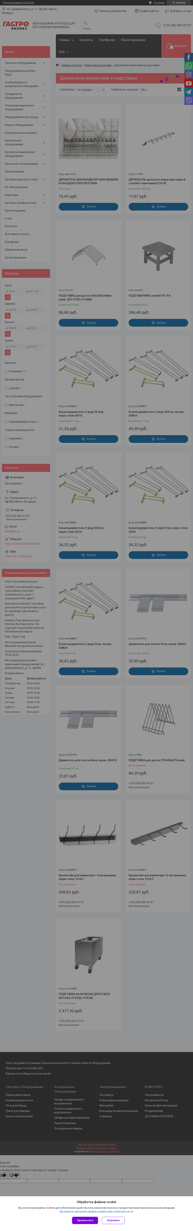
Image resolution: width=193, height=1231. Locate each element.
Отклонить (113, 1220)
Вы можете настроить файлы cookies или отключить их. (95, 1211)
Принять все (85, 1220)
